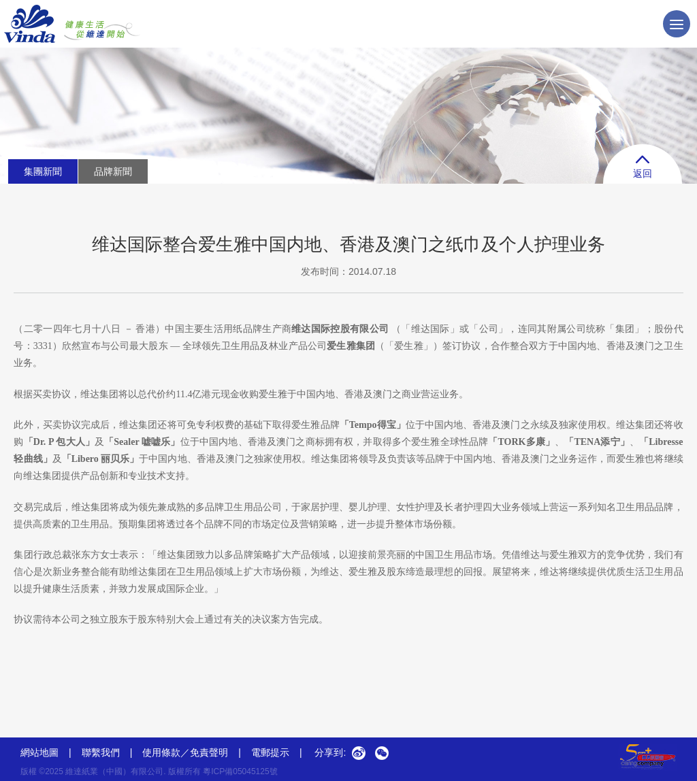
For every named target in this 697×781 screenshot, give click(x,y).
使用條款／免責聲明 (185, 752)
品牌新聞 (113, 171)
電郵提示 (276, 752)
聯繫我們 (101, 752)
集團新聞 (43, 171)
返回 (642, 167)
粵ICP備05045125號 (240, 771)
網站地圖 (39, 752)
